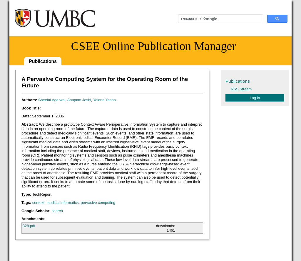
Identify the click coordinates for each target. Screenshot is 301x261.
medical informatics (62, 202)
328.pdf (29, 226)
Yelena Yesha (104, 100)
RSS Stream (241, 89)
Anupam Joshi (79, 100)
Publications (43, 61)
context (38, 202)
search (57, 211)
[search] (220, 18)
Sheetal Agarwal (51, 100)
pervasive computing (98, 202)
